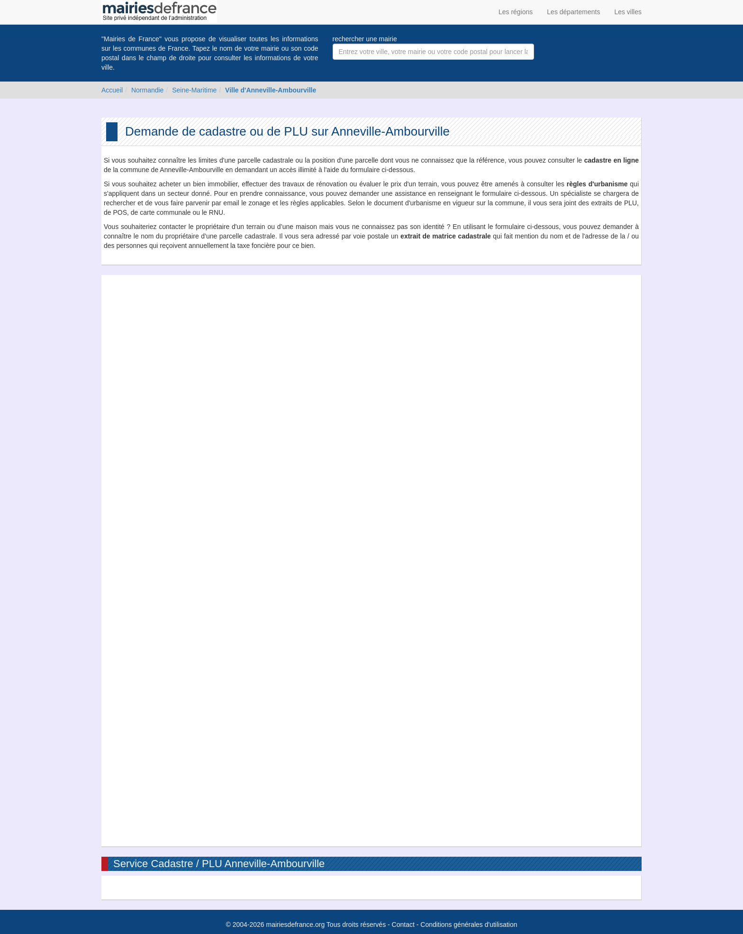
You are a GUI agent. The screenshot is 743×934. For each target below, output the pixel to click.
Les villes (628, 12)
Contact (403, 924)
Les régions (515, 12)
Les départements (573, 12)
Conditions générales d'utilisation (468, 924)
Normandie (147, 90)
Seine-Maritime (194, 90)
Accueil (112, 90)
